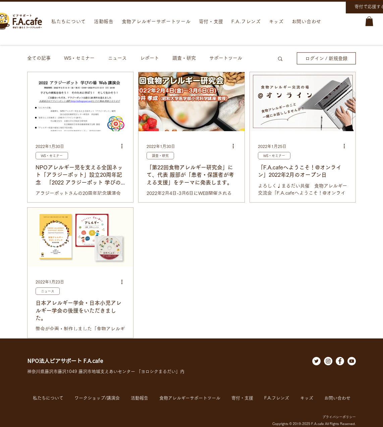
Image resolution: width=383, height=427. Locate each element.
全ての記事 (39, 58)
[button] (369, 21)
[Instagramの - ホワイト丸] (328, 361)
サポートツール (225, 58)
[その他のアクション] (124, 146)
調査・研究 (184, 58)
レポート (149, 58)
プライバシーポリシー (339, 417)
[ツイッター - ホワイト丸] (316, 361)
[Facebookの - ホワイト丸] (340, 361)
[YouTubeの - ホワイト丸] (351, 361)
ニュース (117, 58)
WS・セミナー (79, 58)
